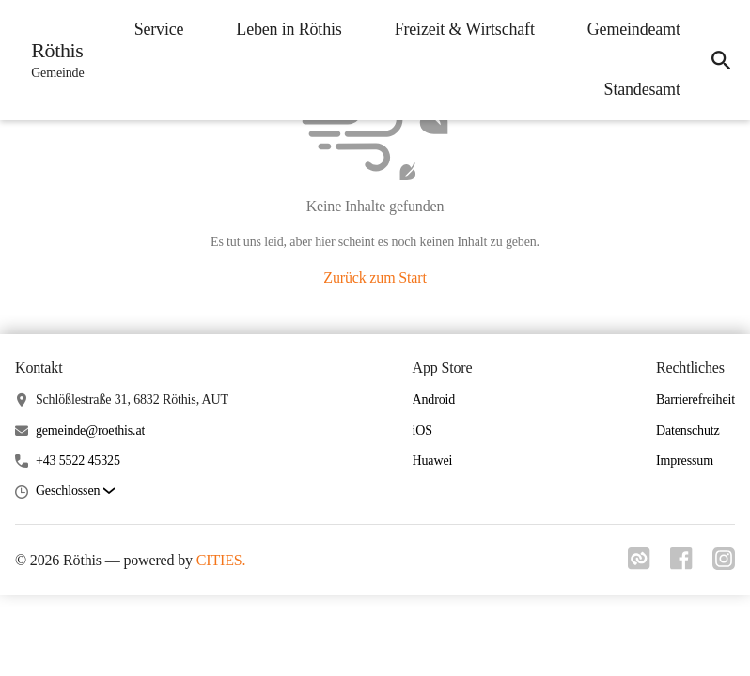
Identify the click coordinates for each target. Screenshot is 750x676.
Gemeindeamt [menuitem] (628, 29)
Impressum (684, 460)
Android (434, 399)
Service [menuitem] (154, 29)
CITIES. (221, 560)
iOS (422, 430)
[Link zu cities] (633, 564)
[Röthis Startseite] (54, 60)
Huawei (433, 460)
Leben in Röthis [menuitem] (283, 29)
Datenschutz (688, 430)
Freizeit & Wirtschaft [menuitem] (459, 29)
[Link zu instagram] (723, 564)
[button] (75, 491)
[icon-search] (718, 60)
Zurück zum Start (374, 277)
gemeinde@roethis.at (90, 430)
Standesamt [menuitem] (637, 89)
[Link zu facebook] (678, 564)
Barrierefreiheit (695, 399)
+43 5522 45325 (78, 460)
